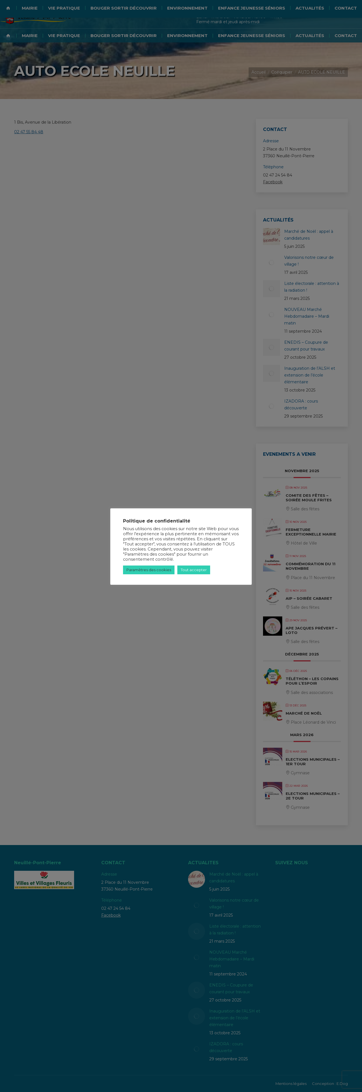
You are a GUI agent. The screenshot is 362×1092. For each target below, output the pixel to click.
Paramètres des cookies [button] (148, 570)
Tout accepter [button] (194, 570)
